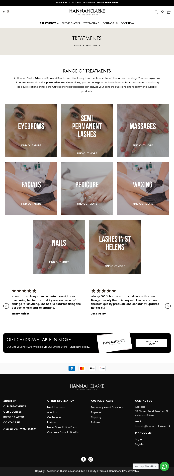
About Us (52, 412)
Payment (96, 412)
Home (77, 45)
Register (139, 444)
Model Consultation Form (62, 427)
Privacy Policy (131, 471)
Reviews (51, 422)
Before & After (71, 23)
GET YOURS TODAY (151, 342)
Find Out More (31, 145)
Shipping (96, 417)
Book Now (111, 3)
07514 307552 (28, 429)
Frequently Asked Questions (107, 407)
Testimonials (91, 23)
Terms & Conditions (109, 471)
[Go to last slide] (6, 306)
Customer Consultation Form (64, 432)
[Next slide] (168, 306)
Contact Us (110, 23)
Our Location (54, 417)
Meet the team (56, 407)
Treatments (48, 23)
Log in (138, 439)
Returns (95, 422)
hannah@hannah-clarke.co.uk (152, 426)
